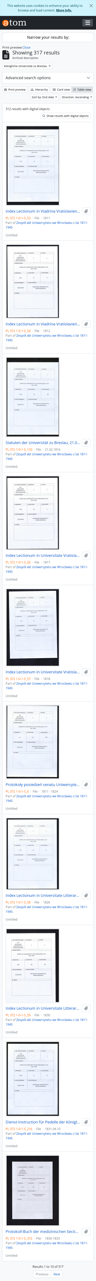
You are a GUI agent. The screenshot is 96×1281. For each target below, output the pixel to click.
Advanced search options (28, 77)
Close (26, 47)
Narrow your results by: (48, 37)
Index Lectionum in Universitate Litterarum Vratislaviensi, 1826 (43, 895)
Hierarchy (39, 89)
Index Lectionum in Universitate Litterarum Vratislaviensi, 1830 (43, 1008)
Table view (82, 89)
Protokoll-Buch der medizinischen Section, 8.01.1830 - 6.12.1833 (43, 1231)
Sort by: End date (43, 97)
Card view (61, 89)
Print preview (15, 89)
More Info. (64, 10)
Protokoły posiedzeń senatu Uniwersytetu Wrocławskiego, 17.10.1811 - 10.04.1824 (43, 784)
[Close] (91, 5)
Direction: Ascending (76, 97)
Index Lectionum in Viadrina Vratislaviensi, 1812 (43, 324)
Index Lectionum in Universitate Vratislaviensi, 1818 (43, 672)
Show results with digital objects (65, 116)
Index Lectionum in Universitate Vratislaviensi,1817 (43, 555)
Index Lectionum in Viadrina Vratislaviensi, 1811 (43, 211)
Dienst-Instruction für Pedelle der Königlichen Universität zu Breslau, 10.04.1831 (43, 1122)
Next (56, 1274)
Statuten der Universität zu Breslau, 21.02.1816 (43, 442)
